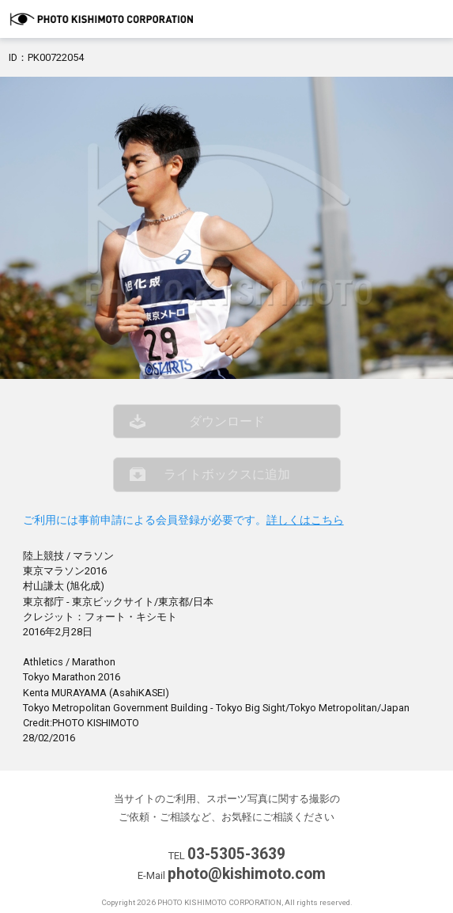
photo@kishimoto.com (247, 874)
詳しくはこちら (305, 520)
